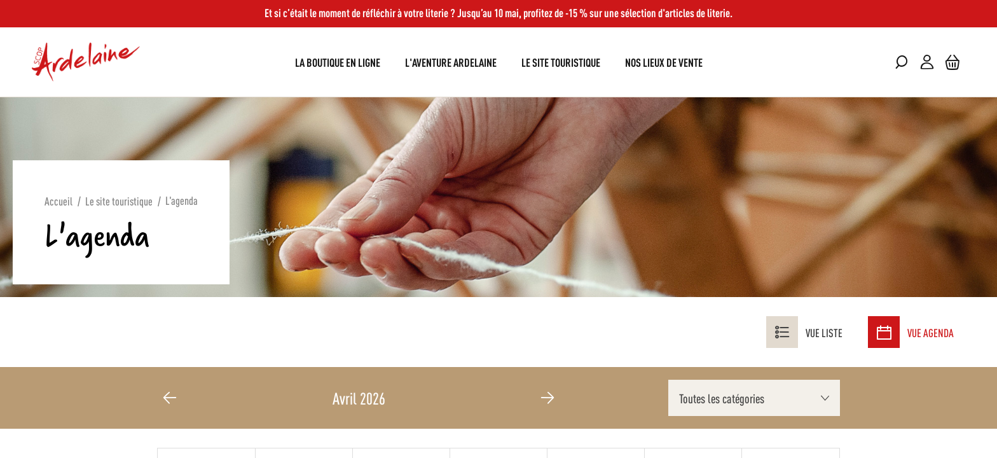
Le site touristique (119, 200)
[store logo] (86, 62)
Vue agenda (911, 332)
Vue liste (804, 332)
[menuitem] (337, 62)
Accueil (58, 200)
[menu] (499, 62)
